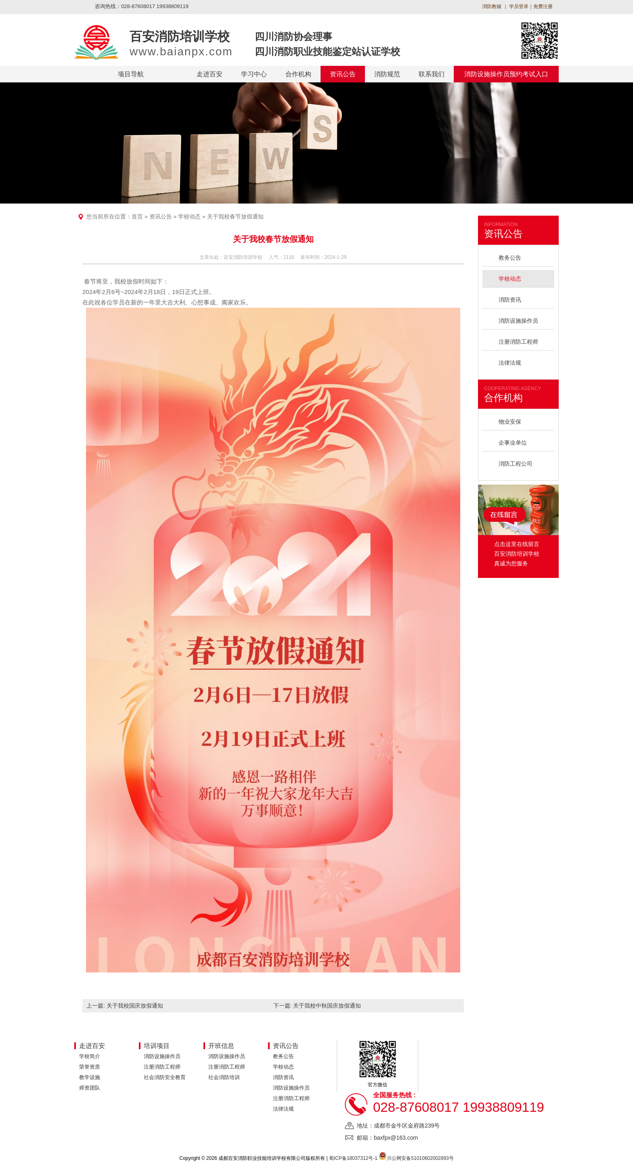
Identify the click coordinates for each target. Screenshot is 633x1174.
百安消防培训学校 (243, 257)
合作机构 (298, 74)
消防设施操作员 (518, 320)
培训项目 (157, 1045)
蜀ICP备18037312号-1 (353, 1158)
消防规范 (387, 74)
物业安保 (510, 421)
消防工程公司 (515, 463)
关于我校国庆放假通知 (135, 1005)
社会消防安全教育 (165, 1077)
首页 (137, 216)
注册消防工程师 (518, 341)
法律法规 (510, 362)
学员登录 (518, 6)
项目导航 (131, 74)
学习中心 (254, 74)
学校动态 (189, 216)
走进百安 (209, 74)
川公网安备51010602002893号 (420, 1158)
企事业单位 (513, 442)
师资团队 (89, 1088)
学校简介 (89, 1056)
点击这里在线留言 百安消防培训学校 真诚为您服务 (516, 554)
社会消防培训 (224, 1077)
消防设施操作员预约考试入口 (506, 74)
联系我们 (431, 74)
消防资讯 (510, 299)
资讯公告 (343, 74)
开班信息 (221, 1045)
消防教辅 (491, 6)
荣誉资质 (89, 1067)
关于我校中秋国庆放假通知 (327, 1005)
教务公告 (510, 257)
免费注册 (543, 6)
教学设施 (89, 1077)
